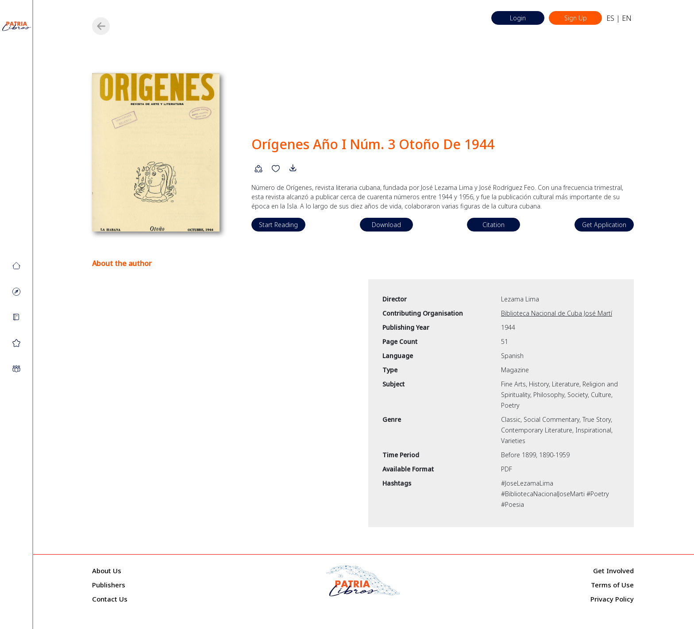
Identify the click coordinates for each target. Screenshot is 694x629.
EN (627, 18)
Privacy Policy (612, 598)
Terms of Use (612, 584)
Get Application (604, 224)
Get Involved (613, 570)
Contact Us (109, 598)
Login (518, 18)
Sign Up (575, 18)
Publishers (108, 584)
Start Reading (278, 224)
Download (386, 224)
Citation (493, 224)
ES (610, 18)
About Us (106, 570)
